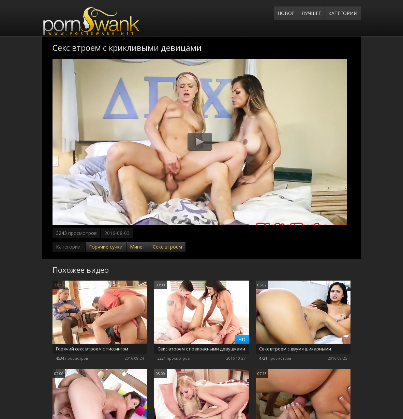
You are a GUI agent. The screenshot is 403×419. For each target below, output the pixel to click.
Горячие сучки (105, 246)
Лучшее (311, 13)
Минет (137, 246)
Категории (342, 13)
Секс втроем (167, 246)
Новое (286, 13)
